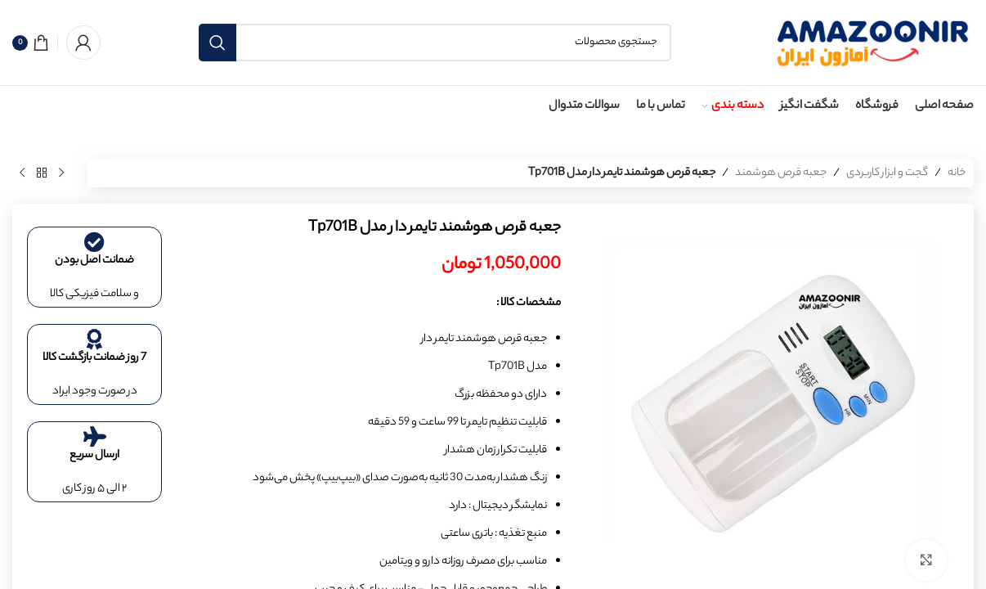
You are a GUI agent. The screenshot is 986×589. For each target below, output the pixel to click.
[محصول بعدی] (22, 173)
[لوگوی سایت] (871, 42)
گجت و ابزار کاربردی (887, 173)
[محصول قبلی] (61, 173)
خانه (957, 173)
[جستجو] (435, 42)
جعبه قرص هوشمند (781, 173)
